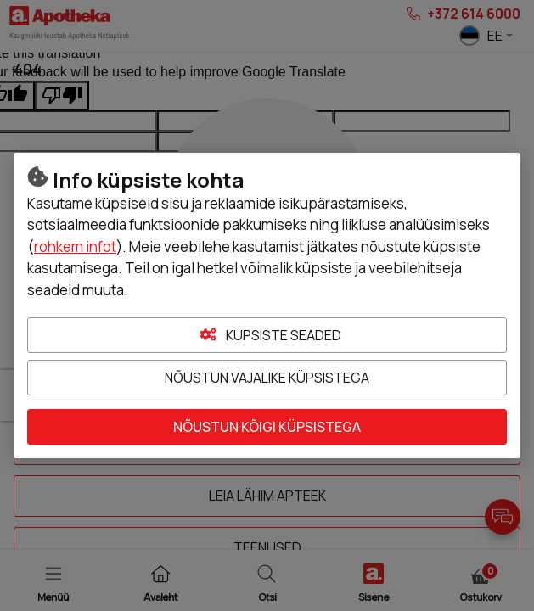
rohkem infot (75, 246)
